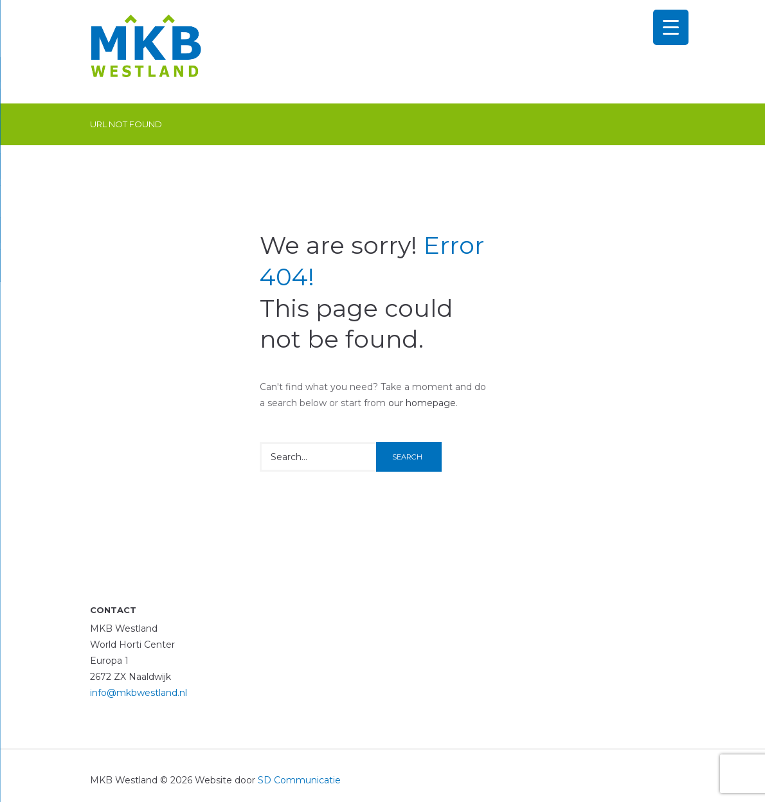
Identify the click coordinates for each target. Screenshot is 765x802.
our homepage (422, 403)
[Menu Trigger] (670, 27)
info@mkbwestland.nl (138, 693)
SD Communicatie (299, 780)
